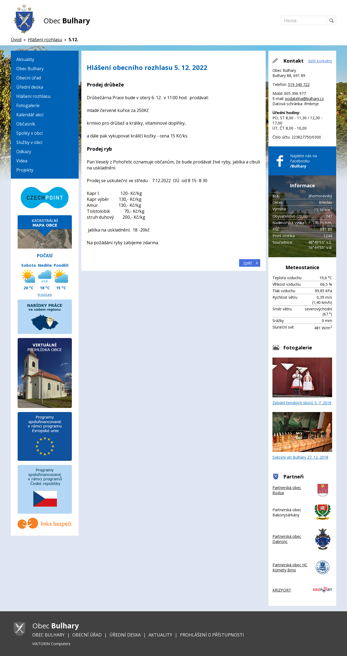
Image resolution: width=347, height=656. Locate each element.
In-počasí (45, 294)
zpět (247, 263)
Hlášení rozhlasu (33, 96)
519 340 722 (299, 84)
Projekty (24, 170)
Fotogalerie (28, 105)
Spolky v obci (29, 133)
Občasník (25, 124)
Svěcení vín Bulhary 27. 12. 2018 (302, 436)
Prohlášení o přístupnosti (212, 635)
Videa (21, 161)
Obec (66, 20)
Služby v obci (29, 142)
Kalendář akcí (29, 115)
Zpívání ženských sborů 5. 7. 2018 (302, 381)
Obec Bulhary (30, 69)
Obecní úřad (28, 78)
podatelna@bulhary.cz (304, 98)
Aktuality (25, 59)
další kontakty (320, 60)
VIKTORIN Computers (51, 643)
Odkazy (23, 152)
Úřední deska (29, 87)
